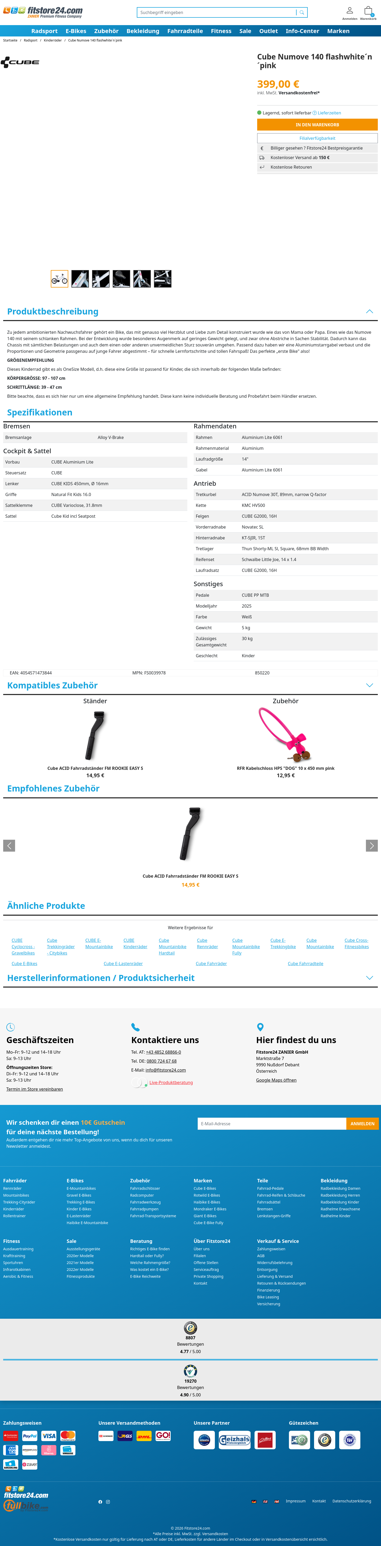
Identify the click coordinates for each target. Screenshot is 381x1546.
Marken (338, 31)
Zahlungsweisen (271, 1248)
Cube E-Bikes (24, 963)
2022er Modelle (80, 1269)
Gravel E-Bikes (79, 1195)
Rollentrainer (14, 1215)
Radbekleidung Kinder (340, 1202)
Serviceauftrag (206, 1269)
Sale (245, 31)
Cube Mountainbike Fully (246, 946)
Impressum (296, 1500)
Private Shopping (208, 1276)
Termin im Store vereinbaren (34, 1089)
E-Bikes (76, 31)
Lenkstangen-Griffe (274, 1215)
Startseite (10, 40)
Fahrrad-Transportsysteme (153, 1215)
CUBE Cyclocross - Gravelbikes (23, 946)
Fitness (221, 31)
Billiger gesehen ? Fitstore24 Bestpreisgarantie (317, 148)
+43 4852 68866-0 (163, 1052)
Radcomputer (142, 1195)
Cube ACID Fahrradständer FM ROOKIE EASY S (95, 768)
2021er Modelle (80, 1262)
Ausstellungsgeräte (83, 1248)
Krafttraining (14, 1255)
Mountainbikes (16, 1195)
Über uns (202, 1248)
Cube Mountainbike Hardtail (172, 946)
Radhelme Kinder (336, 1215)
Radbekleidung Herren (340, 1195)
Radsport (44, 31)
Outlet (268, 31)
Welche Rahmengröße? (150, 1262)
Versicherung (268, 1303)
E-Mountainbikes (81, 1188)
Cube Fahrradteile (305, 963)
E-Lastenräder (79, 1215)
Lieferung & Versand (275, 1276)
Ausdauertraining (18, 1248)
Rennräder (12, 1188)
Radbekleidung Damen (340, 1188)
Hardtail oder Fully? (147, 1255)
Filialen (200, 1255)
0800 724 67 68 (161, 1061)
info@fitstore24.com (166, 1070)
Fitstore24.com (197, 1528)
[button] (9, 846)
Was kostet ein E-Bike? (149, 1269)
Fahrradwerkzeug (145, 1202)
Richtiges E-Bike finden (150, 1248)
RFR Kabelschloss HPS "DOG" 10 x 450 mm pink (286, 768)
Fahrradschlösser (145, 1188)
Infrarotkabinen (16, 1269)
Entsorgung (267, 1269)
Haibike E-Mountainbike (87, 1222)
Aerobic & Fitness (18, 1276)
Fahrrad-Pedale (270, 1188)
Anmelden (363, 1124)
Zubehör (106, 31)
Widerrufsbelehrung (274, 1262)
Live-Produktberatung (171, 1082)
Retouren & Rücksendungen (281, 1283)
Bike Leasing (268, 1296)
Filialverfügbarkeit (317, 138)
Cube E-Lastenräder (123, 963)
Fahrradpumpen (144, 1208)
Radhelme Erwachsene (340, 1208)
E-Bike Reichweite (145, 1276)
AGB (261, 1255)
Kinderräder (13, 1208)
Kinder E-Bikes (79, 1208)
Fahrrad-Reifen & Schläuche (281, 1195)
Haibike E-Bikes (207, 1202)
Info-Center (302, 31)
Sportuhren (13, 1262)
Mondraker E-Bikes (210, 1208)
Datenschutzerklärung (352, 1500)
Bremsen (265, 1208)
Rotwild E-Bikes (207, 1195)
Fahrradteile (185, 31)
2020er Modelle (80, 1255)
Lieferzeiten (326, 113)
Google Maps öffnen (276, 1080)
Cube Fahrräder (211, 963)
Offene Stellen (206, 1262)
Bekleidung (142, 31)
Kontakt (200, 1283)
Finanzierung (268, 1290)
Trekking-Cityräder (19, 1202)
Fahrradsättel (268, 1202)
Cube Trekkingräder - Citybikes (61, 946)
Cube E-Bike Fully (208, 1222)
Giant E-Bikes (205, 1215)
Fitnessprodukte (81, 1276)
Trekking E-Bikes (81, 1202)
